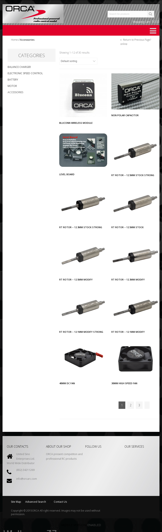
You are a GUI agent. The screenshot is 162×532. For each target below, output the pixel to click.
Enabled (94, 525)
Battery (13, 79)
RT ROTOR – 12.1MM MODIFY (128, 331)
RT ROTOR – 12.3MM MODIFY (128, 279)
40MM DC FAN (67, 383)
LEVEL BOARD (66, 174)
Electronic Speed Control (25, 73)
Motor (12, 86)
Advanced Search (35, 502)
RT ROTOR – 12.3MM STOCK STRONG (80, 227)
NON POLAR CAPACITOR (125, 115)
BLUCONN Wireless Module (76, 122)
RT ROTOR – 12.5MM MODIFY (76, 279)
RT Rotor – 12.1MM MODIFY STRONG (81, 331)
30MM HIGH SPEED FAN (124, 383)
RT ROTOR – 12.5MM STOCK (127, 227)
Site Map (16, 502)
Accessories (15, 92)
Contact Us (60, 502)
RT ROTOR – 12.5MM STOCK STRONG (132, 175)
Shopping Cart (146, 22)
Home (14, 40)
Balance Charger (19, 67)
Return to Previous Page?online (135, 42)
